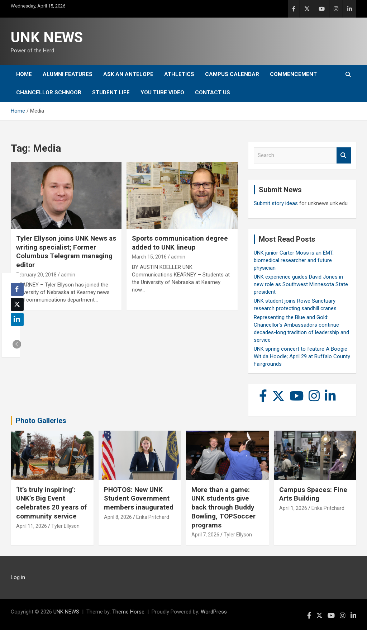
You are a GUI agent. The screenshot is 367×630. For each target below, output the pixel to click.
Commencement (293, 74)
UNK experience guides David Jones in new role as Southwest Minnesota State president (301, 284)
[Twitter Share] (17, 304)
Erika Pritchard (152, 517)
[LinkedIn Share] (17, 319)
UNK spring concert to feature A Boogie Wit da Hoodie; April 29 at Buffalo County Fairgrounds (302, 356)
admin (68, 275)
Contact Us (212, 92)
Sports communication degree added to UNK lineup (180, 242)
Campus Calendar (232, 74)
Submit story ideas (276, 203)
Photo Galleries (41, 420)
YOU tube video (162, 92)
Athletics (179, 74)
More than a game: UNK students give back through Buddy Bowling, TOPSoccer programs (223, 507)
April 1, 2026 (293, 508)
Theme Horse (128, 611)
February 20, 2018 (36, 275)
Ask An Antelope (128, 74)
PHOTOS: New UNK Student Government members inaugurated (138, 498)
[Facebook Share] (17, 289)
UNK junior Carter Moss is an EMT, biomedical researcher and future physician (294, 260)
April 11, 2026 (31, 526)
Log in (18, 577)
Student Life (111, 92)
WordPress (214, 611)
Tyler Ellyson (65, 526)
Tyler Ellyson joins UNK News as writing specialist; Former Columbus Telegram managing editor (66, 251)
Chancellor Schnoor (48, 92)
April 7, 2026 (205, 534)
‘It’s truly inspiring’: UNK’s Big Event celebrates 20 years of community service (51, 502)
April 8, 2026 (118, 517)
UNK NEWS (47, 37)
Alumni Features (67, 74)
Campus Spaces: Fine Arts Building (313, 494)
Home (24, 74)
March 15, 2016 (149, 257)
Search (344, 155)
